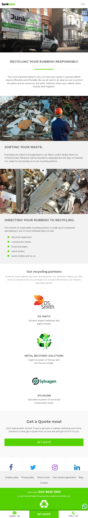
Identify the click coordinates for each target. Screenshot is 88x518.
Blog (81, 477)
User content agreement (64, 477)
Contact (44, 483)
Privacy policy (27, 477)
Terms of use (43, 477)
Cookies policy (11, 477)
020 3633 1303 (49, 492)
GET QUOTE (44, 442)
